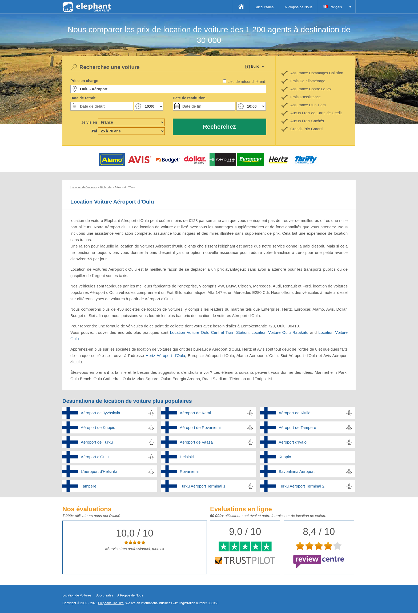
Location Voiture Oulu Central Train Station (209, 332)
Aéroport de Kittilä (294, 413)
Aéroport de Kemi (195, 413)
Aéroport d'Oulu (95, 456)
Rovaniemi (189, 471)
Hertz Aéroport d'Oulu (165, 355)
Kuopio (285, 456)
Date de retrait (82, 98)
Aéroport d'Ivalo (293, 442)
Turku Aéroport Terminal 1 (203, 486)
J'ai (94, 131)
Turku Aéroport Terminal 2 (301, 486)
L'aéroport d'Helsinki (99, 471)
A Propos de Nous (298, 7)
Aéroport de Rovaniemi (200, 427)
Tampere (88, 486)
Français (332, 7)
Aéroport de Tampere (297, 427)
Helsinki (187, 456)
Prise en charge (84, 81)
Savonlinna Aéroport (297, 471)
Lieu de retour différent (246, 81)
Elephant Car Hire (110, 603)
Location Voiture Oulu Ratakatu (279, 332)
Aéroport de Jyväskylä (100, 413)
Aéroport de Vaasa (196, 442)
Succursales (264, 7)
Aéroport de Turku (97, 442)
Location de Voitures (76, 595)
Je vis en (89, 122)
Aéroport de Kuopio (98, 427)
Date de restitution (189, 98)
